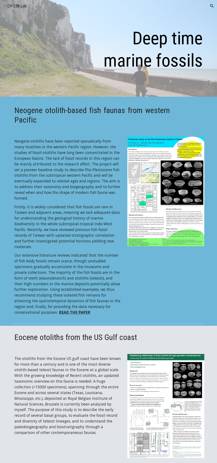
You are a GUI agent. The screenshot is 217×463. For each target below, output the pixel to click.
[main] (149, 49)
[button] (212, 6)
